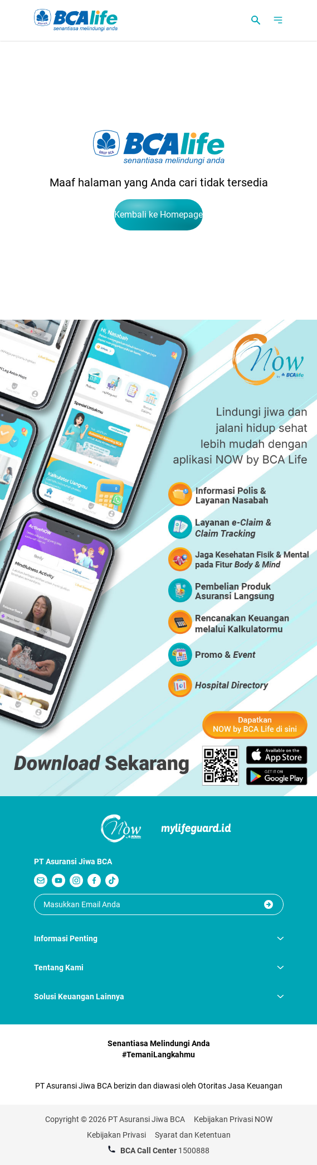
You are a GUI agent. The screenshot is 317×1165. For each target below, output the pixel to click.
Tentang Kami (159, 967)
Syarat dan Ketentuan (193, 1134)
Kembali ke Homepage (158, 214)
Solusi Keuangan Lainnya (159, 996)
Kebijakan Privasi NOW (233, 1119)
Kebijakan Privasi (116, 1134)
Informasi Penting (159, 938)
